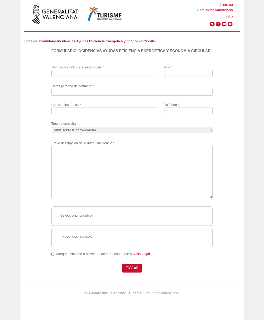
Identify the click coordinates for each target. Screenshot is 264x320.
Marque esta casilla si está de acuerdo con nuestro (103, 254)
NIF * (188, 70)
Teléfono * (188, 108)
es (227, 16)
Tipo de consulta (132, 127)
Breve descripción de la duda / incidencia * (132, 170)
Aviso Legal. (142, 254)
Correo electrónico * (103, 108)
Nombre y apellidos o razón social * (103, 70)
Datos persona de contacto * (132, 89)
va (231, 16)
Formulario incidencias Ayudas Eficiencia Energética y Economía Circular (97, 41)
